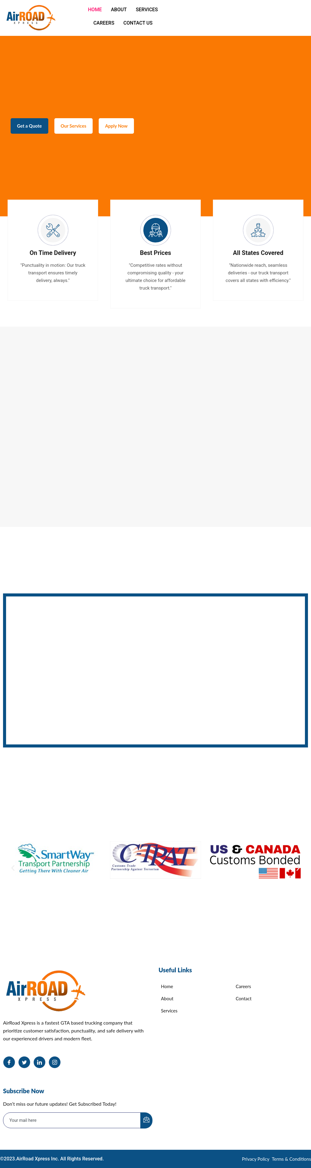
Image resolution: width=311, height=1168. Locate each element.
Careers (103, 23)
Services (147, 9)
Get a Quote (30, 129)
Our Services (77, 129)
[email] (72, 1120)
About (119, 9)
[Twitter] (24, 1062)
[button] (13, 867)
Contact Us (137, 23)
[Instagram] (55, 1062)
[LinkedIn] (39, 1062)
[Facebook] (9, 1062)
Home (95, 9)
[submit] (146, 1120)
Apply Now (122, 129)
